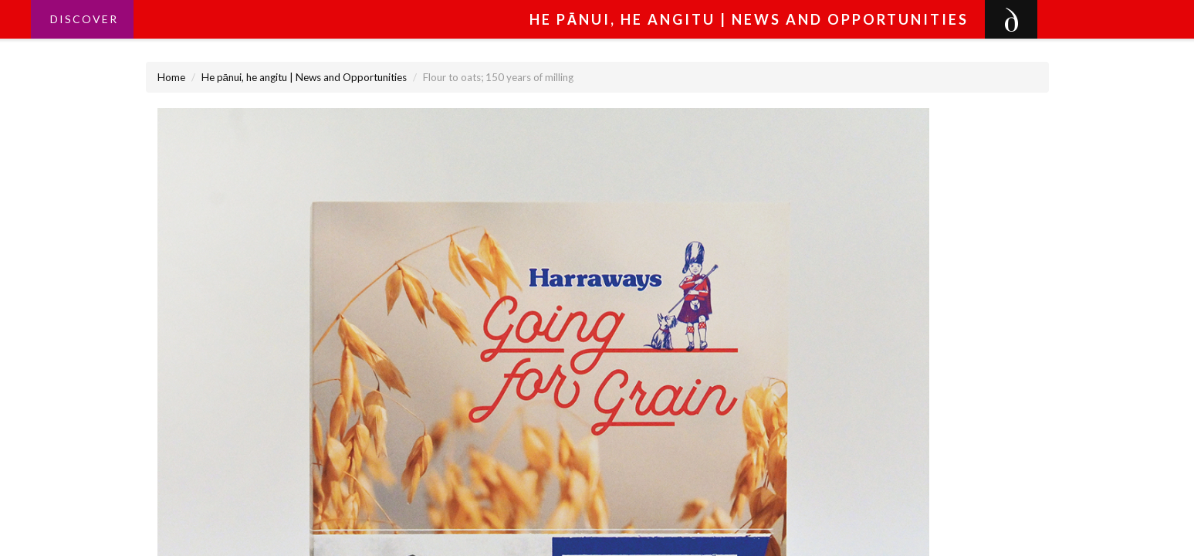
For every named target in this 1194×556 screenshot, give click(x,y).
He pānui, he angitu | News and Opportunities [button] (749, 19)
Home (171, 77)
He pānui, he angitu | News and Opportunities (304, 77)
